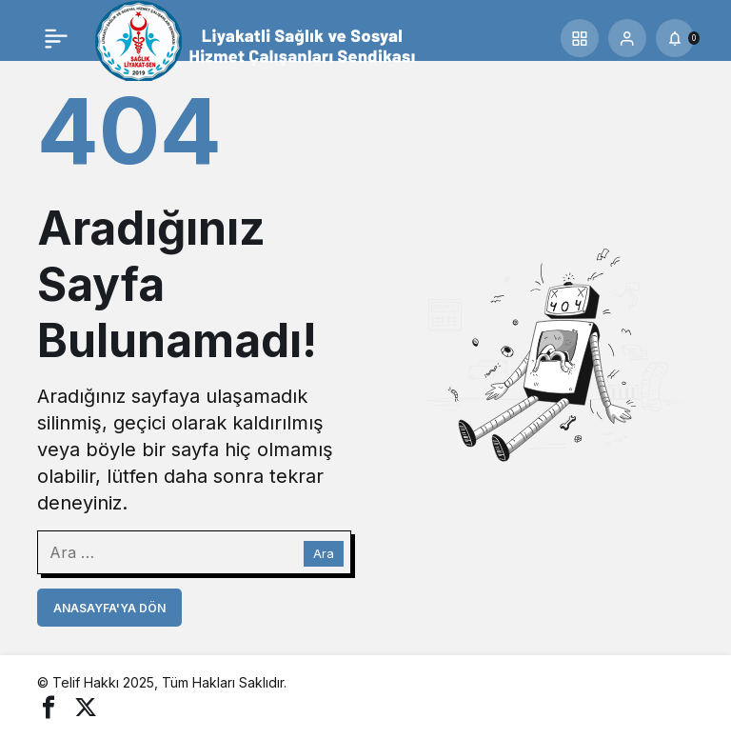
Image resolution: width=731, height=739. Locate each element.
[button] (580, 38)
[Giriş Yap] (627, 38)
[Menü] (56, 38)
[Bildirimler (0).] (675, 38)
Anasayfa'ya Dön (109, 608)
